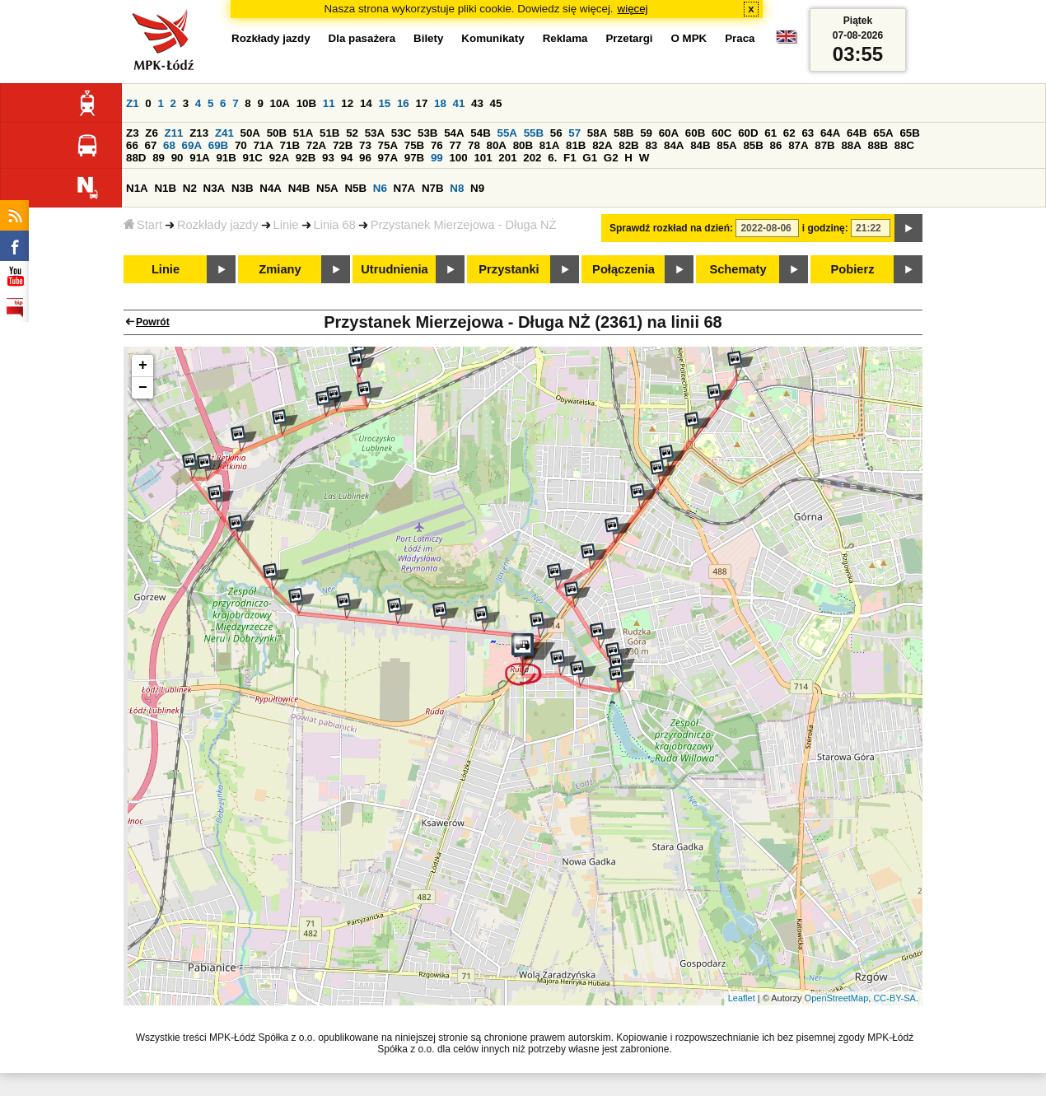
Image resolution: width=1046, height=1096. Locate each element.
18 (440, 103)
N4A (270, 188)
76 (437, 145)
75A (388, 145)
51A (303, 133)
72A (316, 145)
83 (651, 145)
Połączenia (623, 269)
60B (695, 133)
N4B (299, 188)
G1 (589, 158)
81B (576, 145)
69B (218, 145)
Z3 (132, 133)
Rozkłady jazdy (218, 224)
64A (830, 133)
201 (507, 158)
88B (878, 145)
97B (414, 158)
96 (365, 158)
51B (329, 133)
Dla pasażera (362, 38)
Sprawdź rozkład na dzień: (671, 228)
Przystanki (509, 269)
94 (347, 158)
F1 (570, 158)
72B (343, 145)
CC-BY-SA (894, 998)
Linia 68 (335, 224)
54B (480, 133)
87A (798, 145)
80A (497, 145)
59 (646, 133)
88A (851, 145)
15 (384, 103)
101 (483, 158)
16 (403, 103)
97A (388, 158)
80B (523, 145)
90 (177, 158)
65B (909, 133)
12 (347, 103)
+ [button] (142, 365)
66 (132, 145)
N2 (190, 188)
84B (700, 145)
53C (401, 133)
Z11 (174, 133)
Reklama (565, 38)
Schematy (737, 269)
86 (776, 145)
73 (365, 145)
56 (556, 133)
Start (143, 224)
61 (770, 133)
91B (226, 158)
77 (455, 145)
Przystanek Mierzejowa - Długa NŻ (464, 224)
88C (904, 145)
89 (158, 158)
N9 (477, 188)
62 (789, 133)
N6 (380, 188)
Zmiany (280, 269)
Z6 (151, 133)
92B (305, 158)
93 (328, 158)
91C (253, 158)
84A (674, 145)
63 (807, 133)
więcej (633, 8)
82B (628, 145)
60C (721, 133)
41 (459, 103)
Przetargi (628, 38)
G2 (611, 158)
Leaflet (741, 998)
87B (824, 145)
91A (199, 158)
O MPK (689, 38)
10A (280, 103)
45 (496, 103)
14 (366, 103)
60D (748, 133)
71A (263, 145)
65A (883, 133)
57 (574, 133)
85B (753, 145)
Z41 (224, 133)
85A (726, 145)
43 (477, 103)
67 (151, 145)
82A (602, 145)
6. (552, 158)
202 (532, 158)
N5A (327, 188)
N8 (457, 188)
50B (277, 133)
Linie (286, 224)
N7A (405, 188)
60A (669, 133)
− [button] (142, 388)
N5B (355, 188)
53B (427, 133)
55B (534, 133)
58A (597, 133)
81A (549, 145)
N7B (433, 188)
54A (454, 133)
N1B (165, 188)
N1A (137, 188)
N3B (242, 188)
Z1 (132, 103)
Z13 (198, 133)
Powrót (153, 322)
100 (458, 158)
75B (414, 145)
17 (421, 103)
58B (623, 133)
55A (506, 133)
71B (290, 145)
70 (241, 145)
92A (279, 158)
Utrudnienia (394, 269)
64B (856, 133)
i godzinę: (825, 228)
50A (250, 133)
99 (437, 158)
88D (136, 158)
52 (352, 133)
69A (192, 145)
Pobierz (853, 269)
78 (474, 145)
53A (375, 133)
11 (329, 103)
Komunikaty (492, 38)
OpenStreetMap (837, 998)
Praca (739, 38)
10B (306, 103)
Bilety (428, 38)
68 (169, 145)
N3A (214, 188)
